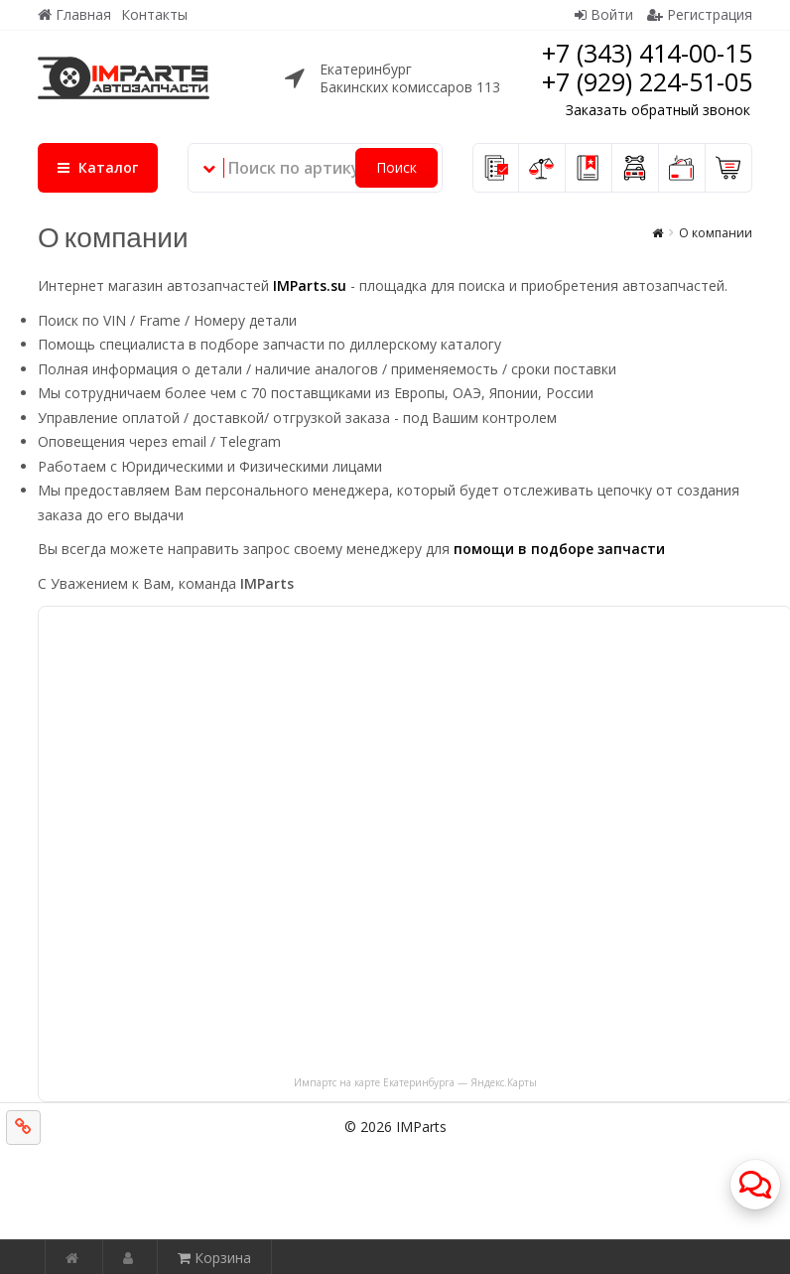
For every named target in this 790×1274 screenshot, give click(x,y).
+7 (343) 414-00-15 (647, 53)
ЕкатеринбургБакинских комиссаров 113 (410, 78)
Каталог (98, 167)
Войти (604, 14)
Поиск (396, 167)
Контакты (154, 14)
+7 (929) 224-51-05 (647, 81)
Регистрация (699, 14)
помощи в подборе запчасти (559, 548)
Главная (74, 14)
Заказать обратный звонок (658, 109)
